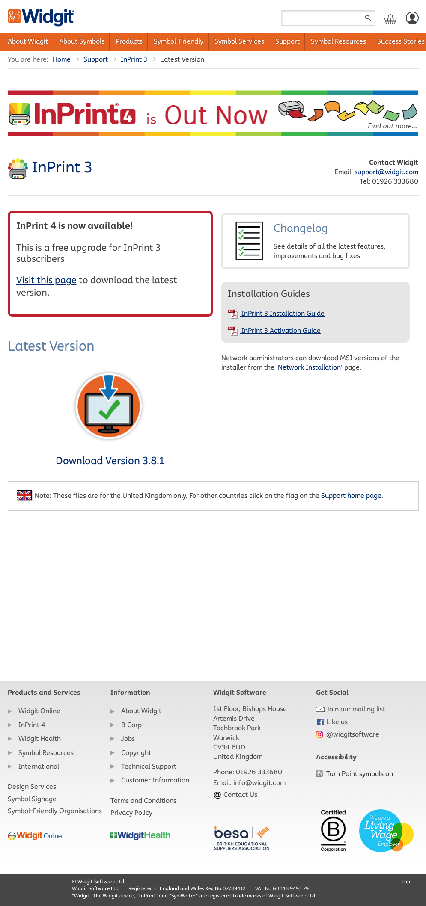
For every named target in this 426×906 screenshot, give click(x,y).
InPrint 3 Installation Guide (276, 313)
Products (129, 41)
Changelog (315, 241)
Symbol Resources (338, 41)
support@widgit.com (386, 172)
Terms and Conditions (143, 800)
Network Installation (309, 367)
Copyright (136, 753)
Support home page (351, 495)
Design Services (32, 786)
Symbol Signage (32, 799)
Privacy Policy (131, 812)
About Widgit (28, 41)
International (38, 766)
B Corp (131, 725)
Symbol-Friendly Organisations (55, 811)
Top (406, 881)
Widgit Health (39, 738)
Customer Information (155, 780)
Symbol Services (239, 41)
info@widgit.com (259, 783)
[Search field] (328, 18)
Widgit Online (39, 711)
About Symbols (81, 41)
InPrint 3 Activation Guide (274, 330)
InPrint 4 (31, 725)
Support (287, 41)
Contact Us (235, 795)
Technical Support (148, 766)
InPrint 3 (134, 59)
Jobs (128, 738)
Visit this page (46, 280)
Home (62, 59)
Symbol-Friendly (178, 41)
